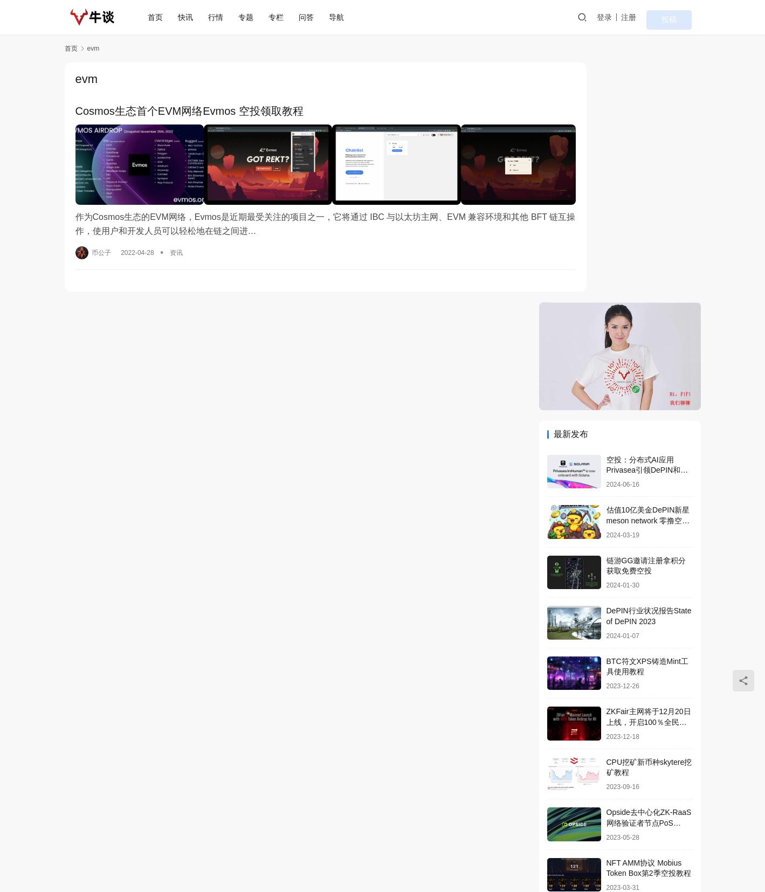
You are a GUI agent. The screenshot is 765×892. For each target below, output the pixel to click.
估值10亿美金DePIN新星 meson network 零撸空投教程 (648, 281)
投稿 (685, 18)
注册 (654, 17)
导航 (344, 17)
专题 (253, 17)
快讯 (193, 17)
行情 (223, 17)
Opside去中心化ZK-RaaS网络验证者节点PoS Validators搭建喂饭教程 (649, 583)
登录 (630, 17)
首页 (163, 17)
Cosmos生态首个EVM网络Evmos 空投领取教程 (189, 112)
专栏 (284, 17)
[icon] (657, 849)
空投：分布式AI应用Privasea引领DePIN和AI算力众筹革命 (647, 230)
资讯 (176, 240)
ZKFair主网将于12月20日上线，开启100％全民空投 (649, 482)
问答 (314, 17)
